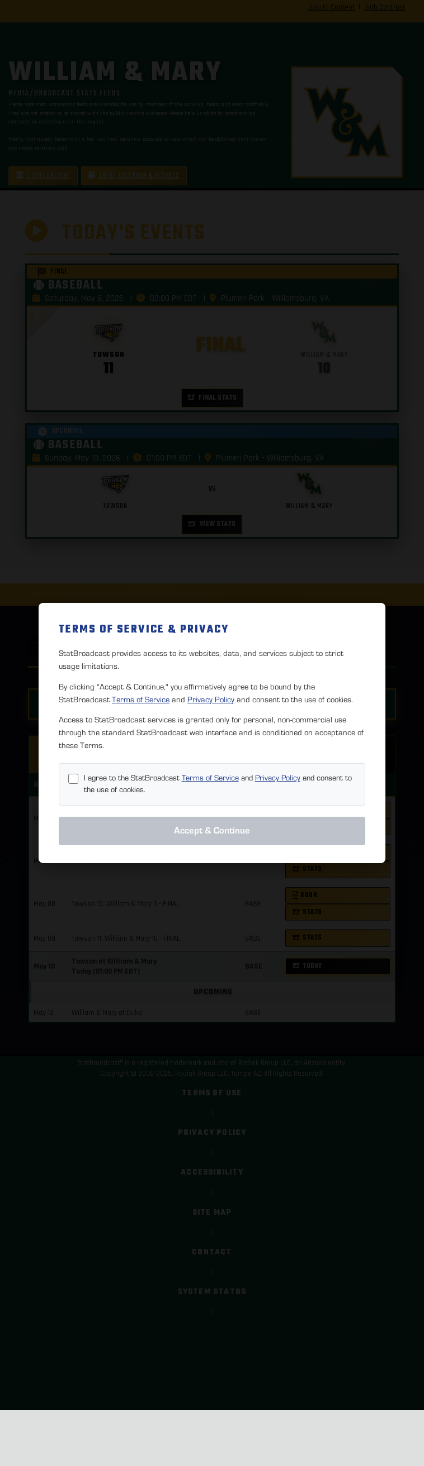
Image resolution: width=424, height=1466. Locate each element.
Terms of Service (140, 700)
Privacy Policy (210, 700)
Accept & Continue (212, 830)
